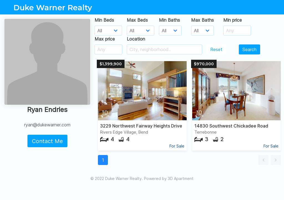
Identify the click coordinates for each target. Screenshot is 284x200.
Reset (216, 49)
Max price (105, 39)
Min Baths (169, 20)
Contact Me (47, 141)
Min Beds (104, 20)
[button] (263, 160)
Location (136, 39)
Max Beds (137, 20)
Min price (232, 20)
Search (249, 49)
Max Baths (202, 20)
